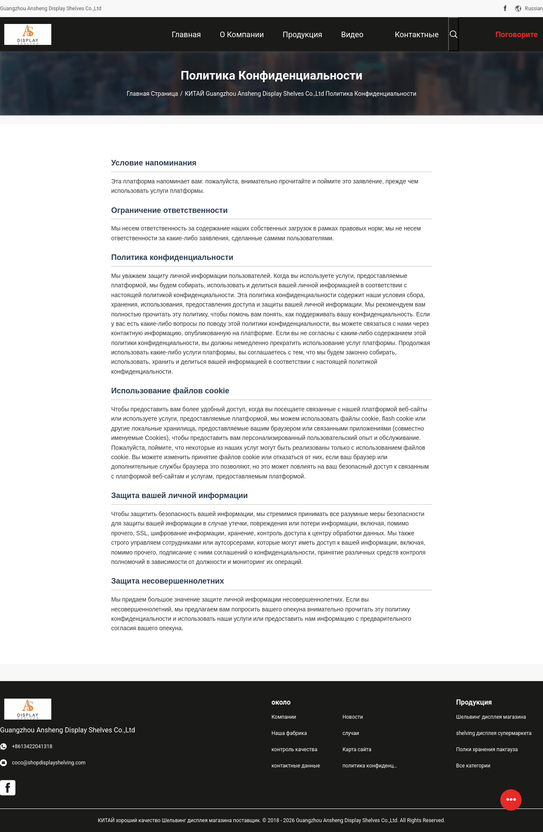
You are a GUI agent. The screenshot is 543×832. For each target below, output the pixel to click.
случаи (350, 733)
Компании (284, 717)
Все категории (473, 766)
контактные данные (296, 766)
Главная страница (152, 93)
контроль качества (294, 749)
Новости (352, 717)
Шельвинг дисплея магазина (491, 717)
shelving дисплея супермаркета (493, 733)
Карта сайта (357, 749)
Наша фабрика (289, 733)
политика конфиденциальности (371, 766)
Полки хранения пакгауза (487, 749)
